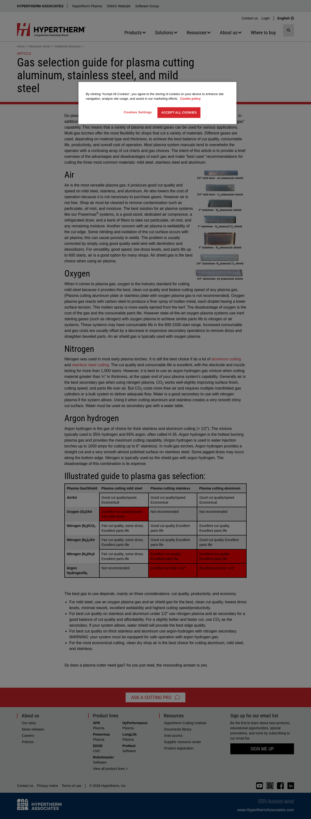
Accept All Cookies (179, 112)
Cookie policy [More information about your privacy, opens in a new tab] (190, 98)
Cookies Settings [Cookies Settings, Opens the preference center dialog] (138, 112)
